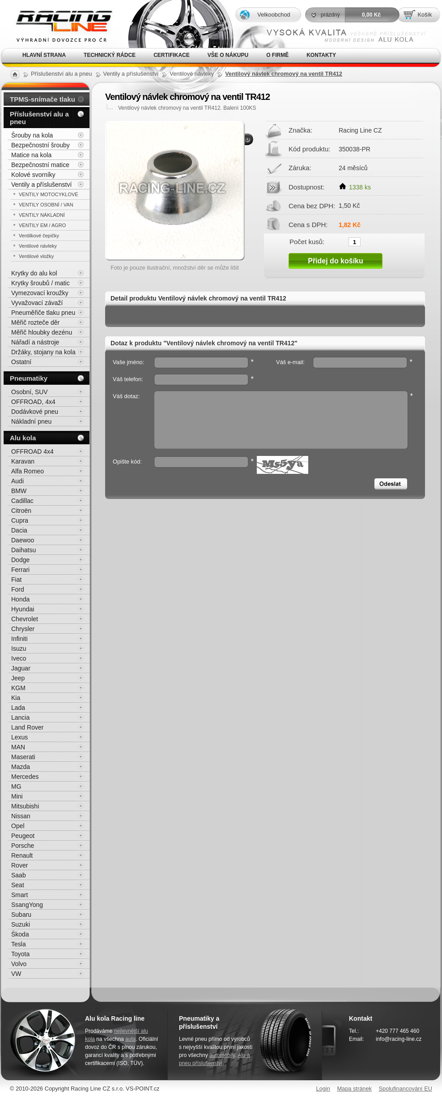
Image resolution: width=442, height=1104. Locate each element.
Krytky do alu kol (34, 273)
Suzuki (20, 924)
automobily (222, 1055)
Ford (17, 589)
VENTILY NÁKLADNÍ (42, 215)
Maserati (23, 756)
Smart (19, 894)
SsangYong (27, 904)
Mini (17, 796)
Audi (17, 481)
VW (16, 973)
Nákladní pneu (31, 421)
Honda (20, 599)
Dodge (20, 559)
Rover (19, 865)
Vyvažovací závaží (37, 302)
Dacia (19, 530)
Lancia (20, 717)
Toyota (20, 954)
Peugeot (22, 835)
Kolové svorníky (33, 174)
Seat (17, 885)
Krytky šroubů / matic (40, 283)
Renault (22, 855)
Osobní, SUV (29, 391)
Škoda (20, 934)
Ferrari (20, 569)
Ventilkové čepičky (39, 235)
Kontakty (321, 55)
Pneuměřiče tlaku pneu (43, 312)
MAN (18, 747)
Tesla (18, 944)
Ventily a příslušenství (41, 184)
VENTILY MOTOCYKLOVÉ (48, 194)
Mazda (20, 766)
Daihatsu (23, 550)
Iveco (18, 658)
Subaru (21, 914)
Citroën (21, 510)
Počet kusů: (306, 241)
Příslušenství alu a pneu (39, 117)
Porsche (22, 845)
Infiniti (19, 638)
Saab (18, 875)
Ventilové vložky (36, 256)
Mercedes (24, 776)
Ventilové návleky (38, 246)
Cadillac (22, 500)
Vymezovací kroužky (39, 292)
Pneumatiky (28, 378)
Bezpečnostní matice (40, 164)
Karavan (22, 461)
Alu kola (23, 438)
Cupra (19, 520)
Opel (18, 825)
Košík (424, 14)
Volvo (18, 963)
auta (130, 1039)
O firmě (277, 55)
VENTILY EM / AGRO (42, 225)
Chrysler (22, 628)
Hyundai (22, 609)
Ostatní (21, 361)
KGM (18, 688)
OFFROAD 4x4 (32, 451)
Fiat (16, 579)
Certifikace (171, 55)
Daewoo (22, 540)
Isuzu (18, 648)
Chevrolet (24, 619)
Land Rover (27, 727)
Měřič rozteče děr (35, 322)
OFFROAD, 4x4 (33, 401)
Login (323, 1088)
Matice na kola (31, 155)
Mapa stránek (354, 1088)
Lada (18, 707)
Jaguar (20, 668)
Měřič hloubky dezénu (41, 332)
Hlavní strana (44, 55)
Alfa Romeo (27, 471)
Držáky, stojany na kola (43, 352)
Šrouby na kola (32, 135)
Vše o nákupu (228, 55)
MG (16, 786)
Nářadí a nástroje (35, 342)
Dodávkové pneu (34, 411)
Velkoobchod (273, 14)
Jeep (18, 678)
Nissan (20, 816)
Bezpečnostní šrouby (40, 145)
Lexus (19, 737)
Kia (15, 697)
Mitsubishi (25, 806)
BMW (18, 490)
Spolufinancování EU (405, 1088)
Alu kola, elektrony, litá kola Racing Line (58, 24)
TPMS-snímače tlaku (42, 99)
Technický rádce (110, 55)
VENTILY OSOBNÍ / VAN (46, 204)
